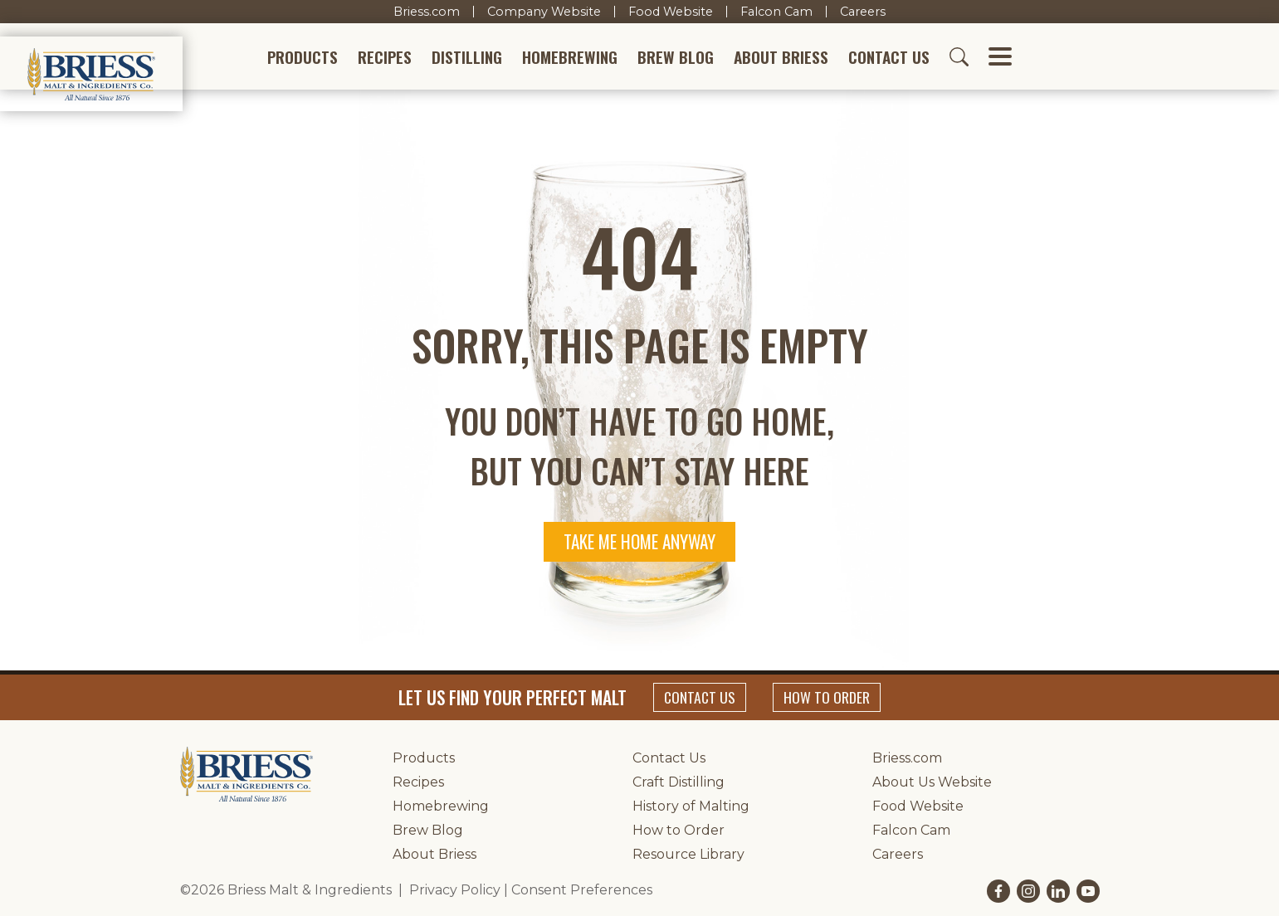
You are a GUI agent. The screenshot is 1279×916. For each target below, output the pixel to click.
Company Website (544, 11)
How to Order (827, 697)
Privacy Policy (454, 890)
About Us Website (932, 782)
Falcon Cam (776, 11)
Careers (863, 11)
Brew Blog (675, 57)
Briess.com (426, 11)
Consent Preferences (581, 890)
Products (302, 57)
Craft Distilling (678, 782)
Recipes (385, 57)
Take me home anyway (639, 541)
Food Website (670, 11)
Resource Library (688, 854)
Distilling (467, 57)
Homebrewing (570, 57)
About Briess (781, 57)
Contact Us (889, 57)
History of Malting (690, 806)
